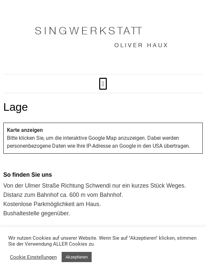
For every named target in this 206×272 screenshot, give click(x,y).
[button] (103, 84)
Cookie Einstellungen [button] (33, 257)
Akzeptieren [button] (77, 257)
